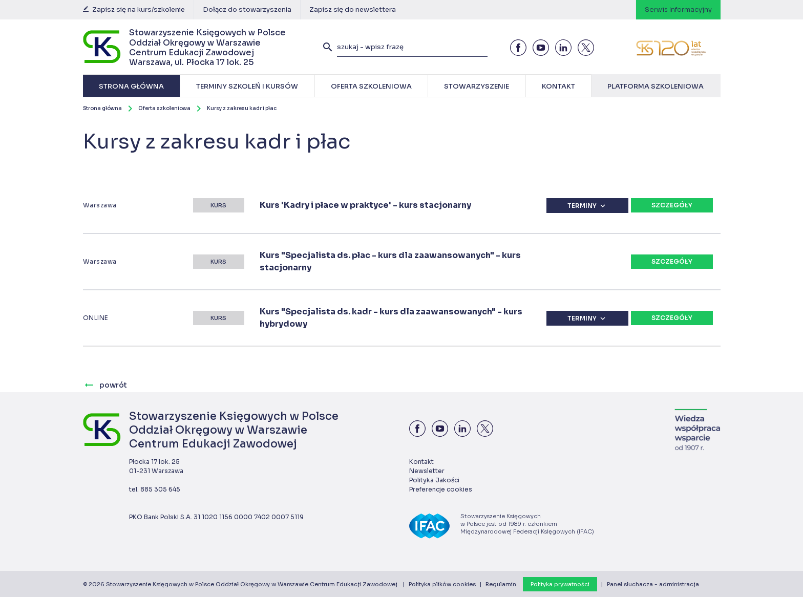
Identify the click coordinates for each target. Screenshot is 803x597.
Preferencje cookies (440, 489)
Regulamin (500, 584)
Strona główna (102, 108)
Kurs (218, 205)
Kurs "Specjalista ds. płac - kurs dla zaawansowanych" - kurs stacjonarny (390, 261)
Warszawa (100, 205)
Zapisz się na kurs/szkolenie (134, 9)
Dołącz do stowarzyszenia (247, 9)
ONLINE (96, 318)
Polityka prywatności (560, 584)
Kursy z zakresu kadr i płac (242, 108)
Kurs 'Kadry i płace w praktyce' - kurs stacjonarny (365, 205)
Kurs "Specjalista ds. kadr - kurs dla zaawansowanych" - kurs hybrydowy (391, 317)
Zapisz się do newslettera (352, 9)
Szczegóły (671, 205)
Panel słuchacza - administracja (653, 584)
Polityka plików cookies (442, 584)
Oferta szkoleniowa (164, 108)
